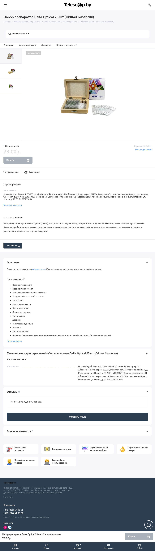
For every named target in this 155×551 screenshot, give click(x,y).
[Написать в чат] (149, 525)
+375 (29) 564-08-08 (13, 513)
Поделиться (13, 246)
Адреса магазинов (18, 33)
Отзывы (46, 45)
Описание (8, 45)
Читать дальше (14, 341)
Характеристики (27, 45)
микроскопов (39, 269)
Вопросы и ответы (66, 45)
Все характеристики (12, 205)
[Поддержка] (150, 5)
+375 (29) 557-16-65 (13, 510)
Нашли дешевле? (143, 149)
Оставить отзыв (77, 416)
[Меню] (5, 5)
